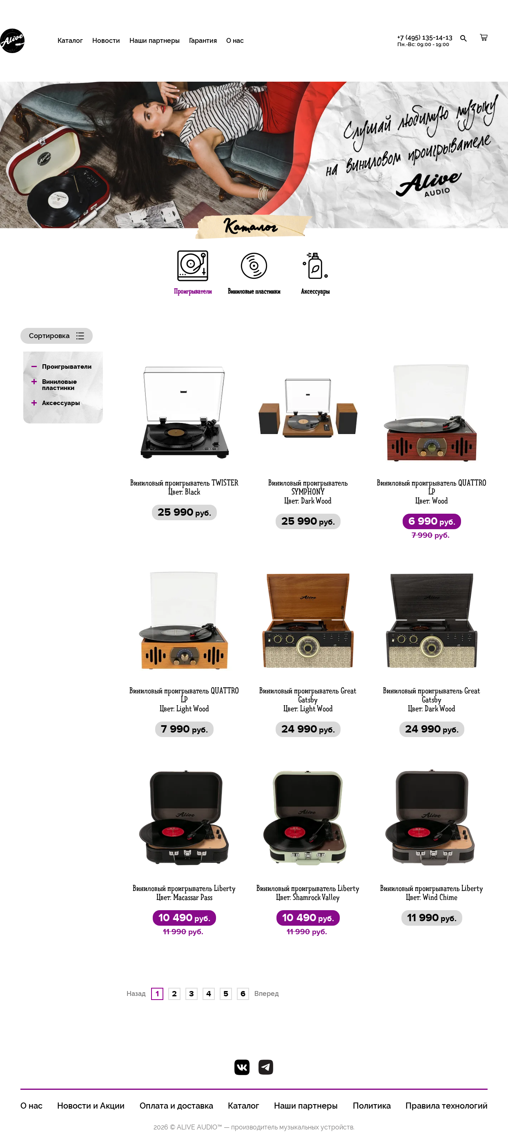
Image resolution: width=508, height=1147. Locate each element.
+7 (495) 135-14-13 (424, 40)
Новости (106, 41)
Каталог (70, 41)
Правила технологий (447, 1106)
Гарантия (203, 41)
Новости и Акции (91, 1106)
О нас (235, 41)
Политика (372, 1106)
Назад (136, 994)
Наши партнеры (154, 41)
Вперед (266, 994)
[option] (254, 148)
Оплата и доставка (176, 1106)
